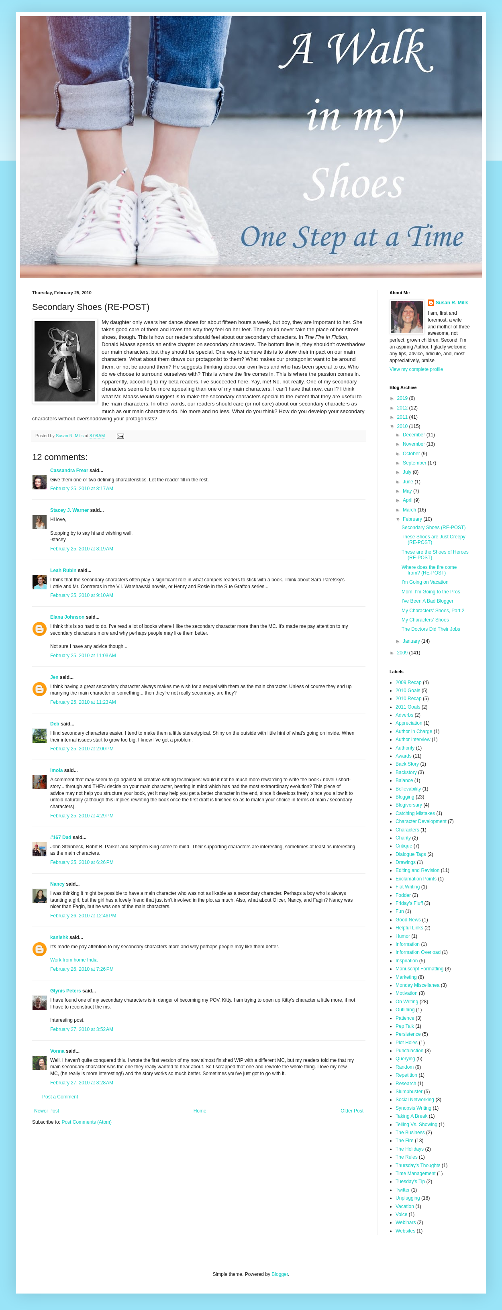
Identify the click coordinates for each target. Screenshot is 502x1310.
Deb (54, 724)
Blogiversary (409, 805)
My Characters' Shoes (425, 620)
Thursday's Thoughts (418, 1165)
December (414, 435)
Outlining (405, 1010)
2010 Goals (408, 690)
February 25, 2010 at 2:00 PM (82, 749)
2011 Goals (408, 707)
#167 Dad (60, 837)
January (412, 641)
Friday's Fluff (409, 903)
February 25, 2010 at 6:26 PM (82, 862)
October (412, 453)
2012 (403, 408)
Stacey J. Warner (69, 510)
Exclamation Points (416, 879)
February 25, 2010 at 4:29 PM (82, 816)
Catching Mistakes (415, 813)
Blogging (405, 797)
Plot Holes (407, 1042)
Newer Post (46, 1111)
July (408, 472)
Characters (407, 830)
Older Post (352, 1111)
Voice (401, 1214)
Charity (403, 838)
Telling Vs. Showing (416, 1124)
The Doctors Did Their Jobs (431, 629)
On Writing (407, 1001)
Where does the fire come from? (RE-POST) (429, 570)
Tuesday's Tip (410, 1181)
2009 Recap (409, 682)
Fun (400, 911)
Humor (403, 936)
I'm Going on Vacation (425, 582)
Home (200, 1111)
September (415, 463)
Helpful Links (409, 928)
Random (405, 1067)
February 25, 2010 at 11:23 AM (83, 702)
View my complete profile (416, 369)
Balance (404, 780)
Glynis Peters (66, 991)
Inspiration (407, 961)
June (408, 482)
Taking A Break (411, 1116)
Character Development (421, 821)
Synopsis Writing (413, 1108)
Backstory (406, 772)
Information (408, 944)
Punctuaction (409, 1050)
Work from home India (74, 960)
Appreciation (409, 723)
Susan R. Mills (452, 303)
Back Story (407, 764)
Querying (405, 1058)
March (410, 510)
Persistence (408, 1034)
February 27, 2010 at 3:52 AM (81, 1029)
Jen (54, 677)
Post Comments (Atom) (86, 1122)
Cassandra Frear (69, 470)
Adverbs (404, 715)
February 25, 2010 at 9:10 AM (81, 595)
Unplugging (408, 1198)
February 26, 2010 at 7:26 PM (82, 969)
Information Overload (418, 952)
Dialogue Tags (411, 854)
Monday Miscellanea (417, 985)
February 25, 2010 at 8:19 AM (81, 549)
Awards (404, 756)
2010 (403, 426)
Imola (56, 770)
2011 (403, 417)
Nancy (57, 884)
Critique (404, 846)
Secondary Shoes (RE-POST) (433, 527)
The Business (410, 1132)
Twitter (403, 1190)
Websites (405, 1231)
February (413, 519)
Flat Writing (408, 887)
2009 (403, 653)
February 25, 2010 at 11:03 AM (83, 655)
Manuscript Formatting (419, 969)
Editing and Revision (417, 870)
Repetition (406, 1075)
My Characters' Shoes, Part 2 (433, 610)
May (408, 491)
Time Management (416, 1173)
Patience (405, 1018)
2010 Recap (409, 698)
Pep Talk (405, 1026)
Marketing (406, 977)
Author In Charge (414, 731)
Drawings (406, 862)
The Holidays (410, 1149)
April (408, 500)
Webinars (406, 1222)
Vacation (405, 1206)
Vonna (57, 1051)
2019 (403, 398)
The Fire (405, 1140)
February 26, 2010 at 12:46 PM (83, 916)
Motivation (407, 993)
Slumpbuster (409, 1091)
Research (406, 1083)
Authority (405, 748)
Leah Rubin (63, 570)
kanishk (59, 937)
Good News (408, 920)
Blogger (279, 1274)
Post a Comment (60, 1097)
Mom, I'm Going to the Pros (431, 592)
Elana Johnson (67, 617)
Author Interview (413, 739)
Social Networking (415, 1099)
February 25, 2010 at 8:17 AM (81, 488)
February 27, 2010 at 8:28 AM (81, 1083)
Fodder (403, 895)
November (414, 444)
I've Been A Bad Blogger (427, 601)
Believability (408, 789)
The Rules (407, 1157)
